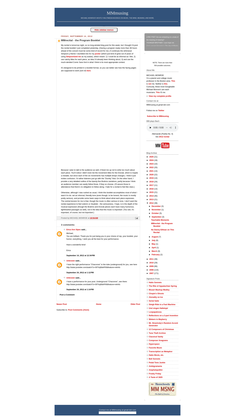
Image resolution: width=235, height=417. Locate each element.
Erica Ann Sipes (73, 230)
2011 (151, 259)
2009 (151, 266)
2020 (151, 175)
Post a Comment (67, 295)
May (154, 244)
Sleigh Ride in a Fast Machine (162, 304)
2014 (151, 196)
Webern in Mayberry (158, 319)
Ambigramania (155, 366)
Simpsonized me (73, 57)
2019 (151, 178)
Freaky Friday (155, 374)
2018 (151, 182)
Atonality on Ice (156, 297)
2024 (151, 160)
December (156, 206)
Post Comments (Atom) (78, 310)
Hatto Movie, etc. (156, 355)
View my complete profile (160, 96)
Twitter (161, 110)
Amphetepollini (155, 370)
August (155, 237)
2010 (151, 263)
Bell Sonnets (154, 359)
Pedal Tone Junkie (157, 363)
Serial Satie (154, 301)
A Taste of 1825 (155, 377)
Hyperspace (154, 344)
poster (98, 54)
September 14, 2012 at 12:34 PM (80, 255)
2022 (151, 167)
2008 (151, 270)
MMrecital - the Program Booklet (80, 40)
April (154, 248)
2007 (151, 273)
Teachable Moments (160, 220)
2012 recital (164, 137)
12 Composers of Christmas (161, 329)
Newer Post (62, 304)
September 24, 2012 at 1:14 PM (80, 289)
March (155, 251)
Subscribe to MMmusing (157, 116)
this (165, 84)
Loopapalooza (155, 312)
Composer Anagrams (158, 340)
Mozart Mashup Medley (159, 290)
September (157, 217)
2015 (151, 192)
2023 (151, 164)
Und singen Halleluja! (158, 308)
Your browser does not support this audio (162, 128)
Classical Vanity (156, 337)
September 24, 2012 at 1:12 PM (80, 273)
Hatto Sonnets (155, 282)
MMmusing (117, 13)
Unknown (70, 261)
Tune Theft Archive (157, 333)
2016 (151, 189)
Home (98, 304)
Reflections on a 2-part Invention (163, 316)
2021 (151, 171)
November (156, 210)
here (89, 71)
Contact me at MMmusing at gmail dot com (117, 410)
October (155, 213)
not (149, 84)
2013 (151, 199)
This (173, 81)
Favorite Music (155, 348)
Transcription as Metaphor (161, 351)
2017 (151, 185)
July (154, 240)
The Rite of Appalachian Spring (163, 286)
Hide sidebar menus (104, 30)
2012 (151, 203)
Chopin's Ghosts (156, 294)
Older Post (135, 304)
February (156, 255)
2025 (151, 157)
